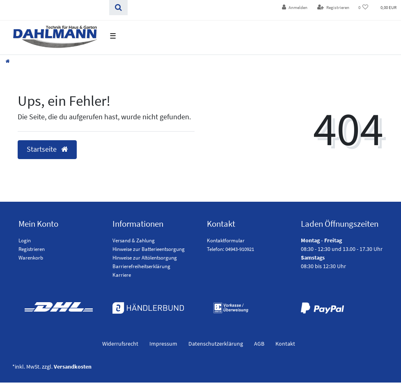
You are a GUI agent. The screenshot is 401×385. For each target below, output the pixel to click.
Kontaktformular (226, 240)
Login (24, 240)
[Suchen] (118, 7)
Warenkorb (30, 258)
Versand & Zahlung (133, 240)
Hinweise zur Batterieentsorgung (148, 249)
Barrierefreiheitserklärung (141, 266)
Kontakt (285, 343)
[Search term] (54, 7)
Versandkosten (73, 366)
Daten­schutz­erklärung (215, 343)
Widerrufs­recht (120, 343)
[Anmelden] (294, 7)
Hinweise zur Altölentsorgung (144, 258)
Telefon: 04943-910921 (230, 249)
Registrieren (31, 249)
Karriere (121, 275)
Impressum (163, 343)
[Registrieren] (333, 7)
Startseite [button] (47, 149)
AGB (259, 343)
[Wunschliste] (363, 7)
